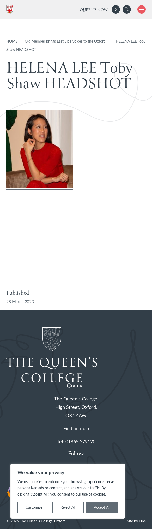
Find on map (76, 428)
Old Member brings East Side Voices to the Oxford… (66, 41)
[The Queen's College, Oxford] (10, 9)
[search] (126, 9)
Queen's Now (94, 10)
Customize (34, 507)
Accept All (102, 507)
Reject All (67, 507)
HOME (11, 41)
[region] (67, 491)
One (142, 521)
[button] (127, 9)
